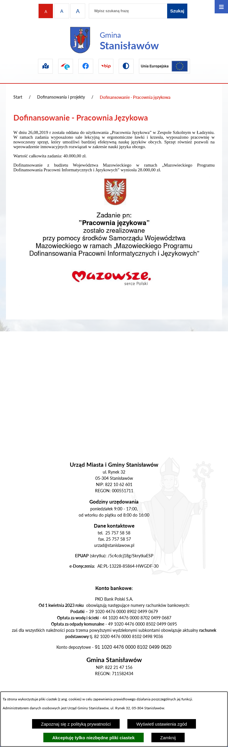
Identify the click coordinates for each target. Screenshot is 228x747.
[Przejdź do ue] (164, 66)
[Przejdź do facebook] (85, 66)
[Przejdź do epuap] (65, 66)
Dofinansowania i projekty (61, 96)
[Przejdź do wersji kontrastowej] (126, 66)
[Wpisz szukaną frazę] (128, 11)
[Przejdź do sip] (45, 66)
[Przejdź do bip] (106, 66)
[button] (114, 304)
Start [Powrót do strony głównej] (17, 96)
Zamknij (168, 737)
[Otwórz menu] (221, 6)
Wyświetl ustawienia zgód (161, 724)
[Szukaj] (177, 11)
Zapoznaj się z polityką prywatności (76, 724)
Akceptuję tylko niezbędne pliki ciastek (93, 737)
